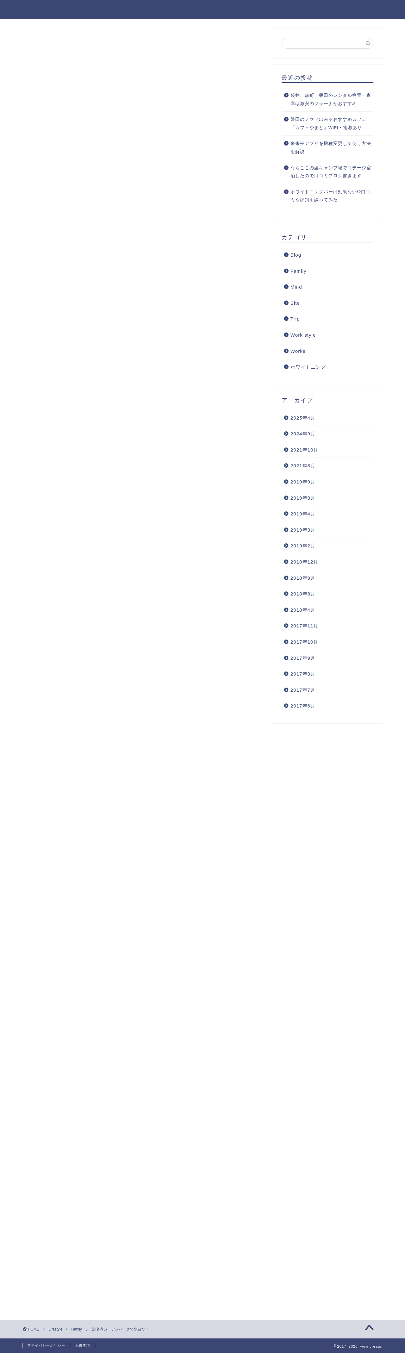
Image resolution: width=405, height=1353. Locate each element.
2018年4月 (302, 610)
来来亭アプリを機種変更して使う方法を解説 (330, 147)
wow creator (44, 9)
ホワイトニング (308, 367)
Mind (296, 287)
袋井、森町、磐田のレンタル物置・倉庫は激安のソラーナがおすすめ (330, 99)
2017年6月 (302, 705)
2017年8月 (302, 673)
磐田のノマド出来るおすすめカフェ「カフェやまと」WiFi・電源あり (328, 123)
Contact (367, 10)
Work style (303, 335)
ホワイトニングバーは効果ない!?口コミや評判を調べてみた (330, 196)
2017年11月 (304, 625)
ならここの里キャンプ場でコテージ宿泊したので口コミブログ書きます (330, 171)
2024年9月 (302, 433)
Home (234, 10)
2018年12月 (304, 561)
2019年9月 (302, 481)
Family (40, 41)
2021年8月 (302, 465)
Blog (335, 10)
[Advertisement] (142, 343)
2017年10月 (304, 642)
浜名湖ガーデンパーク (58, 432)
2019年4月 (302, 513)
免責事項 (82, 1345)
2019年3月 (302, 530)
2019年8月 (302, 498)
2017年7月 (302, 690)
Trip (295, 318)
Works (304, 10)
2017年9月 (302, 658)
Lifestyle (269, 10)
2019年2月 (302, 545)
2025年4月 (302, 418)
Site (295, 303)
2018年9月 (302, 578)
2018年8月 (302, 593)
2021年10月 (304, 449)
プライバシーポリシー (46, 1345)
